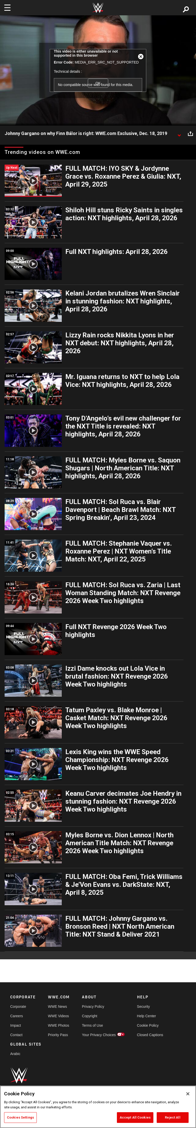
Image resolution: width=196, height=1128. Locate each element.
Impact (15, 1025)
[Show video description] (179, 133)
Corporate (18, 1006)
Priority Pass (58, 1035)
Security (143, 1006)
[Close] (187, 1093)
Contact (16, 1035)
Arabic (15, 1054)
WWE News (57, 1006)
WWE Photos (58, 1025)
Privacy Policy (93, 1006)
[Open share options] (190, 133)
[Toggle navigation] (7, 8)
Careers (16, 1016)
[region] (98, 1107)
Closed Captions (150, 1035)
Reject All (172, 1117)
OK (98, 83)
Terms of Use (92, 1025)
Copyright (89, 1016)
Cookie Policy (148, 1025)
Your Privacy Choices (99, 1035)
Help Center (146, 1016)
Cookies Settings (20, 1117)
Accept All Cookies (135, 1117)
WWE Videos (58, 1016)
